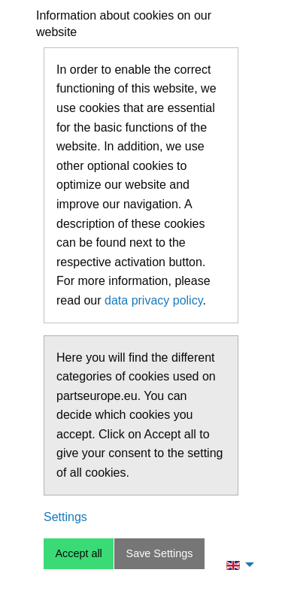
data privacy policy (153, 300)
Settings (65, 517)
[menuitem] (236, 564)
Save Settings (159, 553)
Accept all (78, 553)
